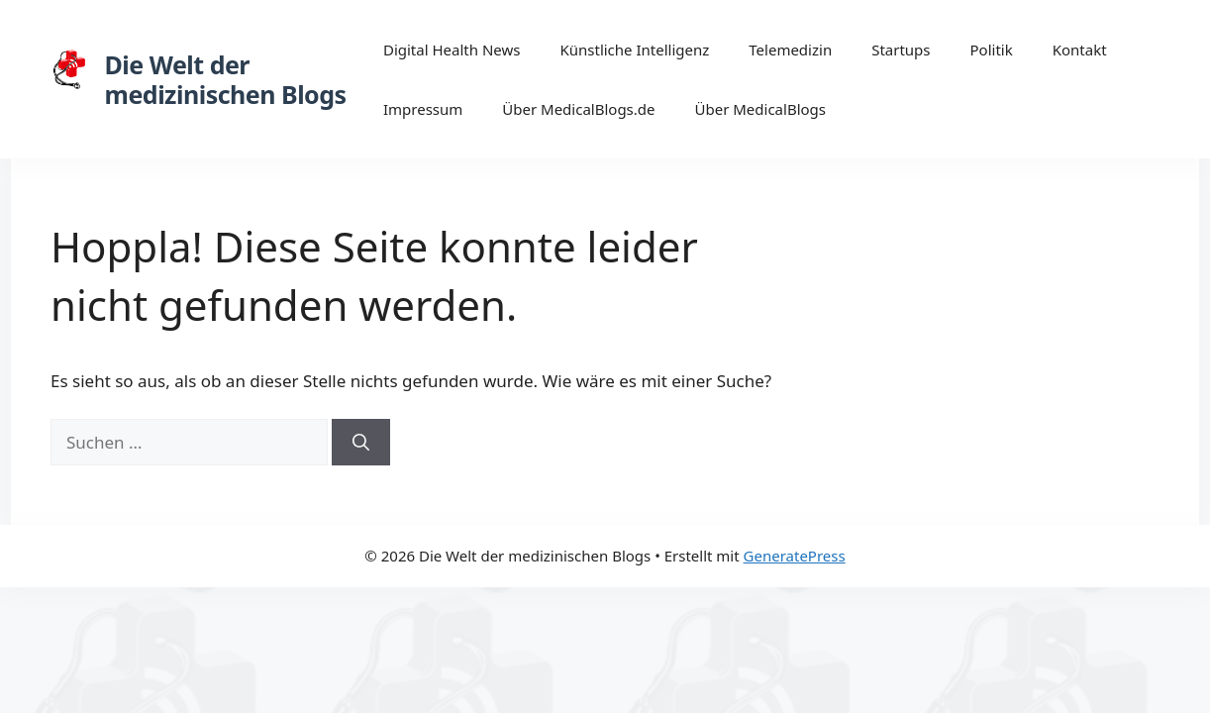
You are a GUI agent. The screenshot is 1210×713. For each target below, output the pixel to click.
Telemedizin (790, 49)
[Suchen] (361, 442)
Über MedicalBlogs (761, 109)
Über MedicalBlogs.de (578, 109)
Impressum (422, 109)
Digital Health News (452, 49)
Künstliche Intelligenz (634, 49)
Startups (900, 49)
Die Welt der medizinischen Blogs (226, 79)
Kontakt (1080, 49)
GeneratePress (795, 555)
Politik (991, 49)
